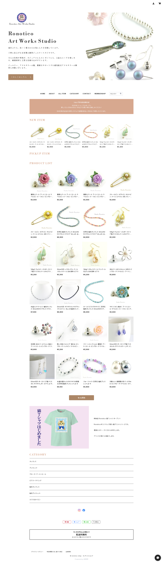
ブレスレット (33, 468)
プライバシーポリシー (37, 551)
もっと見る (81, 398)
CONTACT (87, 94)
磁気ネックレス (35, 487)
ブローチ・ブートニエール (38, 474)
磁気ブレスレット (35, 493)
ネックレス (33, 461)
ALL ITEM (62, 94)
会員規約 (68, 551)
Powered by (81, 559)
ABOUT (52, 94)
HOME (42, 94)
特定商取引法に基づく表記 (54, 551)
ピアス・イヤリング (35, 480)
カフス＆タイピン (35, 499)
